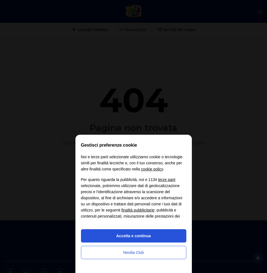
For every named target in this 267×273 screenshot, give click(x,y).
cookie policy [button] (152, 169)
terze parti (166, 179)
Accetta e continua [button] (133, 236)
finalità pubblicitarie (137, 210)
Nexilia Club (133, 252)
